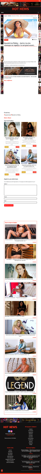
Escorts (10, 450)
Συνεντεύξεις (30, 438)
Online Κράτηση (10, 456)
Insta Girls (31, 436)
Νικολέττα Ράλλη (15, 115)
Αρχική (5, 15)
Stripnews (31, 433)
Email (5, 200)
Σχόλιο (5, 183)
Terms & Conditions (10, 462)
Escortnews (30, 430)
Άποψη (30, 444)
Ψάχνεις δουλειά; (10, 460)
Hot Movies (31, 439)
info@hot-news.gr (10, 435)
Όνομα (5, 196)
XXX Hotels (10, 454)
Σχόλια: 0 (34, 39)
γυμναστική (7, 115)
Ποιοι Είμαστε (10, 457)
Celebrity (9, 15)
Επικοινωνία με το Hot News (10, 438)
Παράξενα (31, 442)
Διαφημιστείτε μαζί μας (10, 459)
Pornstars (31, 435)
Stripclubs (10, 451)
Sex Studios (10, 453)
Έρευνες (30, 441)
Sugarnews (31, 432)
